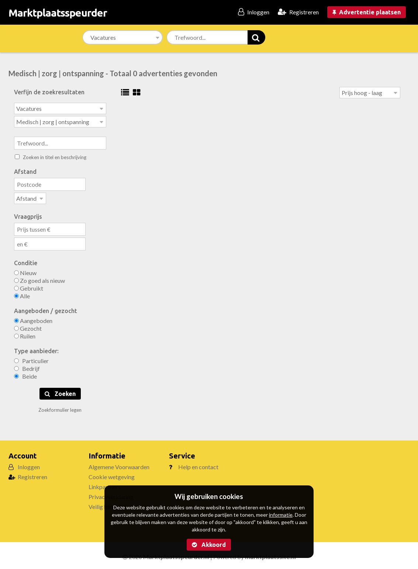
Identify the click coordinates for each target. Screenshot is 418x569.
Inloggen (29, 464)
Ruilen (24, 333)
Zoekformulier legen (60, 408)
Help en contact (198, 464)
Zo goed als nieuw (39, 278)
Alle (22, 293)
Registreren (32, 474)
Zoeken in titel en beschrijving (50, 156)
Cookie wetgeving (112, 474)
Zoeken (60, 391)
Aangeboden (33, 318)
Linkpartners (105, 484)
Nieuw (25, 270)
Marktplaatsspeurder (57, 12)
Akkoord (209, 544)
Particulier (31, 358)
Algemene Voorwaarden (119, 464)
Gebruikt (28, 285)
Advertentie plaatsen (366, 12)
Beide (25, 373)
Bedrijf (27, 366)
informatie (281, 515)
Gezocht (28, 326)
